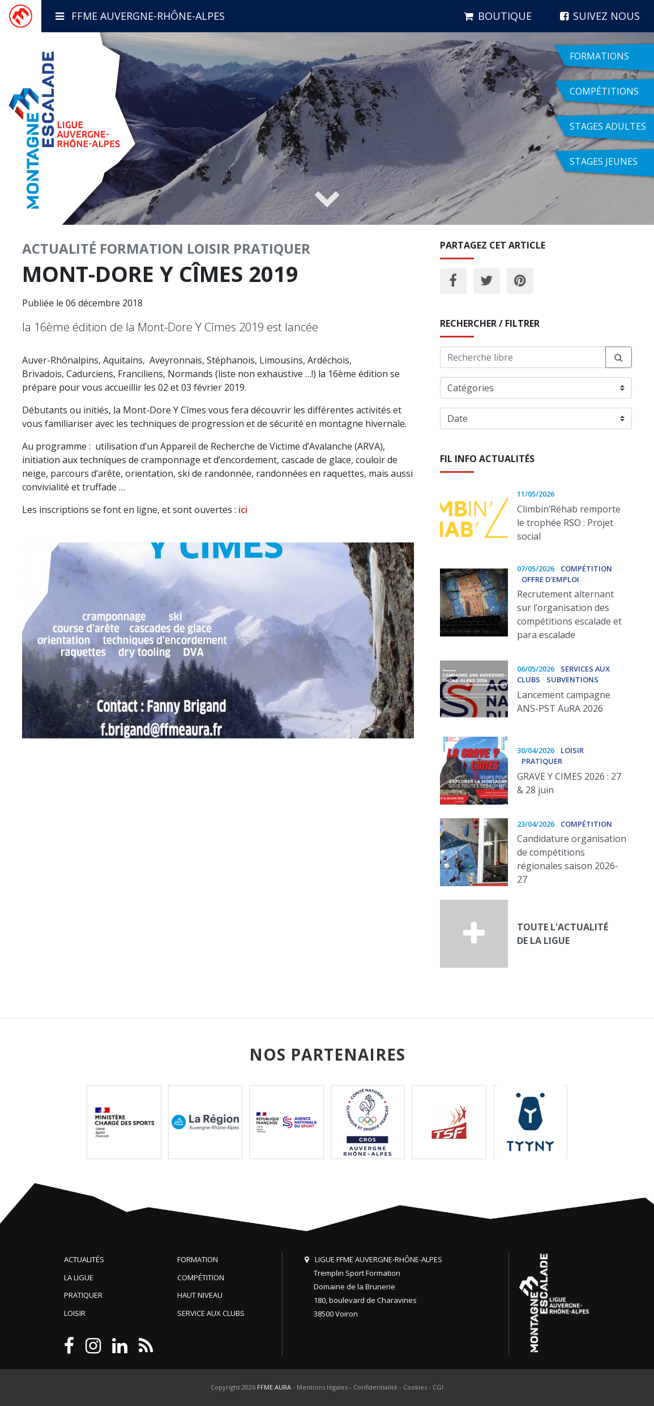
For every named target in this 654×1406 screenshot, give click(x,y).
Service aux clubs (211, 1313)
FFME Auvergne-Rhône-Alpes (140, 16)
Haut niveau (200, 1295)
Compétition (200, 1277)
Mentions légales (322, 1387)
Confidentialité (375, 1387)
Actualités (84, 1259)
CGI (438, 1387)
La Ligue (78, 1277)
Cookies (415, 1387)
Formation (141, 248)
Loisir (208, 248)
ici (241, 509)
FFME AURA (274, 1387)
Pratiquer (271, 248)
